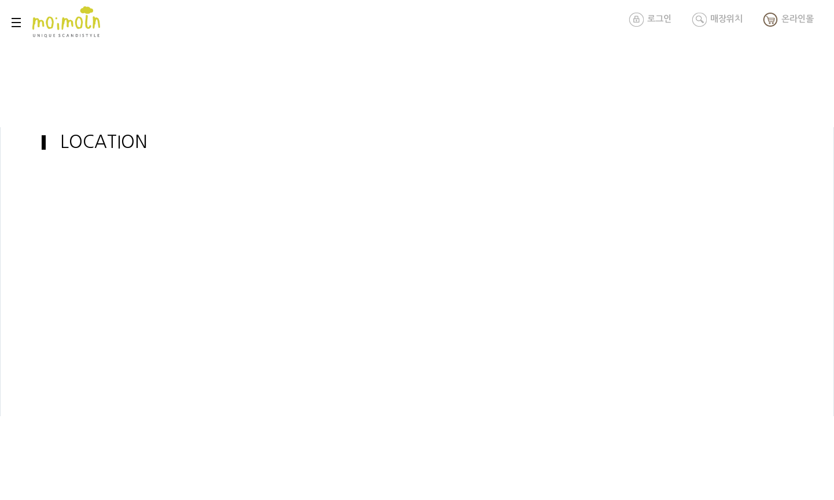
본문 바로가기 (0, 0)
